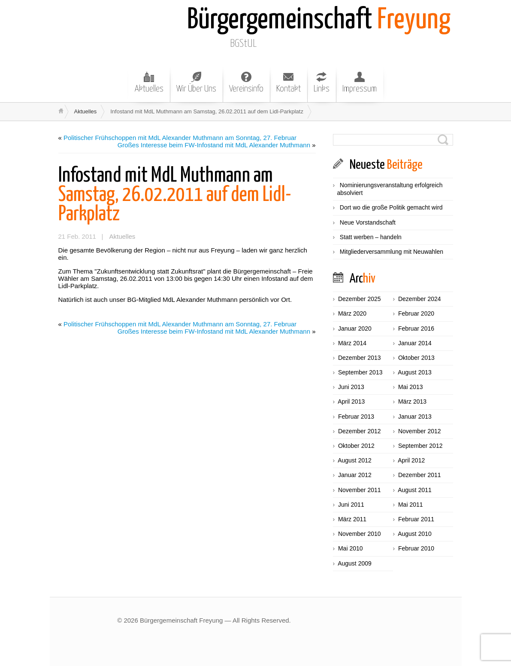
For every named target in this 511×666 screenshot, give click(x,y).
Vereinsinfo (246, 82)
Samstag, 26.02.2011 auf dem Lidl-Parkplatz (174, 195)
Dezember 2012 (359, 431)
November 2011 (359, 490)
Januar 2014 (415, 343)
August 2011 (415, 490)
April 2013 (351, 401)
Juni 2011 (351, 504)
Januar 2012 (355, 474)
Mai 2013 (410, 386)
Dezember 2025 (359, 298)
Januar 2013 (415, 416)
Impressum (359, 82)
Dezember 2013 (359, 357)
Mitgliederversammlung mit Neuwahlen (391, 251)
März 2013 (412, 401)
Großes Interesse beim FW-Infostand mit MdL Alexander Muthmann (214, 145)
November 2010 (359, 533)
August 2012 (355, 460)
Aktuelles (149, 82)
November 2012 (419, 431)
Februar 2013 (356, 416)
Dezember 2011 (419, 474)
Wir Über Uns (196, 82)
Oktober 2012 (356, 445)
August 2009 (355, 563)
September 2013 (360, 372)
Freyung (319, 20)
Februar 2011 (416, 519)
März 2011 (352, 519)
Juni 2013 (351, 386)
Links (322, 82)
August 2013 (415, 372)
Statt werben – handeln (371, 237)
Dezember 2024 (419, 298)
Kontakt (288, 82)
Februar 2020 (416, 313)
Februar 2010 (416, 548)
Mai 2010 (350, 548)
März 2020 (352, 313)
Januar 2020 (355, 328)
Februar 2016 (416, 328)
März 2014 (352, 343)
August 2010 (415, 533)
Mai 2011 (410, 504)
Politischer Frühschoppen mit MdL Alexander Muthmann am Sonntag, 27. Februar (179, 137)
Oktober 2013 (416, 357)
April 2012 (411, 460)
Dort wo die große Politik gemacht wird (391, 207)
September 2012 (420, 445)
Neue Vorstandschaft (368, 222)
